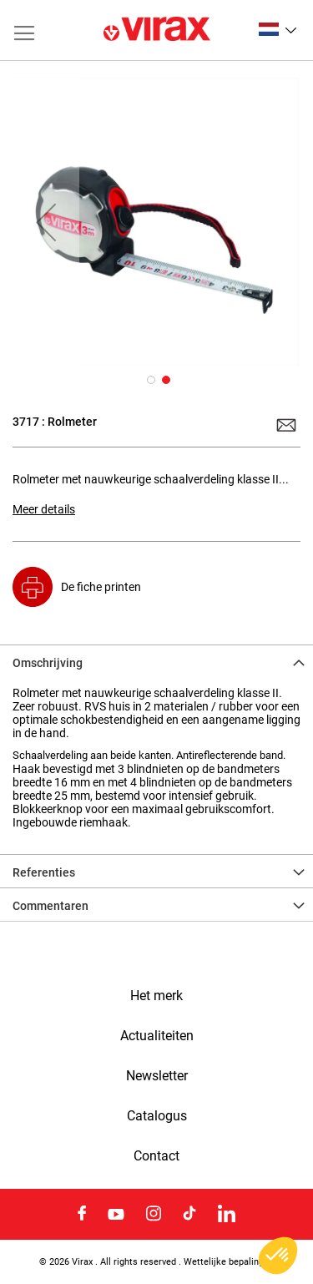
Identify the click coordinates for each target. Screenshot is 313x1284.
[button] (277, 29)
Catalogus (157, 1116)
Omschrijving (48, 663)
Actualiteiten (157, 1036)
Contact (156, 1156)
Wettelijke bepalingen (229, 1261)
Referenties (44, 872)
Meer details (44, 509)
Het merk (156, 995)
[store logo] (156, 30)
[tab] (156, 661)
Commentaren (50, 905)
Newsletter (157, 1076)
